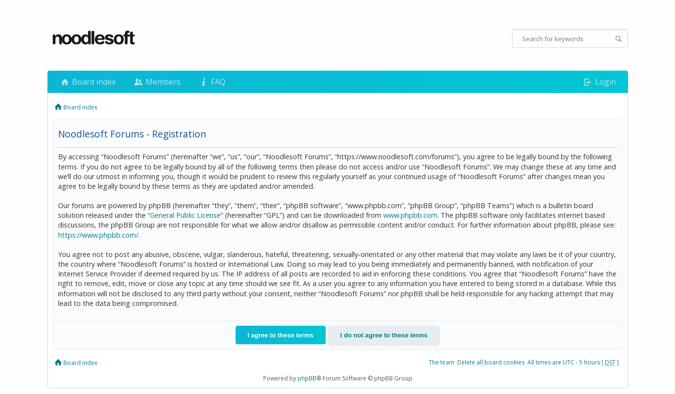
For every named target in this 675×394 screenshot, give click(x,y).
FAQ (211, 81)
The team (441, 362)
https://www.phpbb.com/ (98, 235)
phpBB (307, 378)
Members (156, 81)
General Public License (185, 215)
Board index (88, 81)
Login (598, 81)
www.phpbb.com (410, 215)
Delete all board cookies (491, 362)
